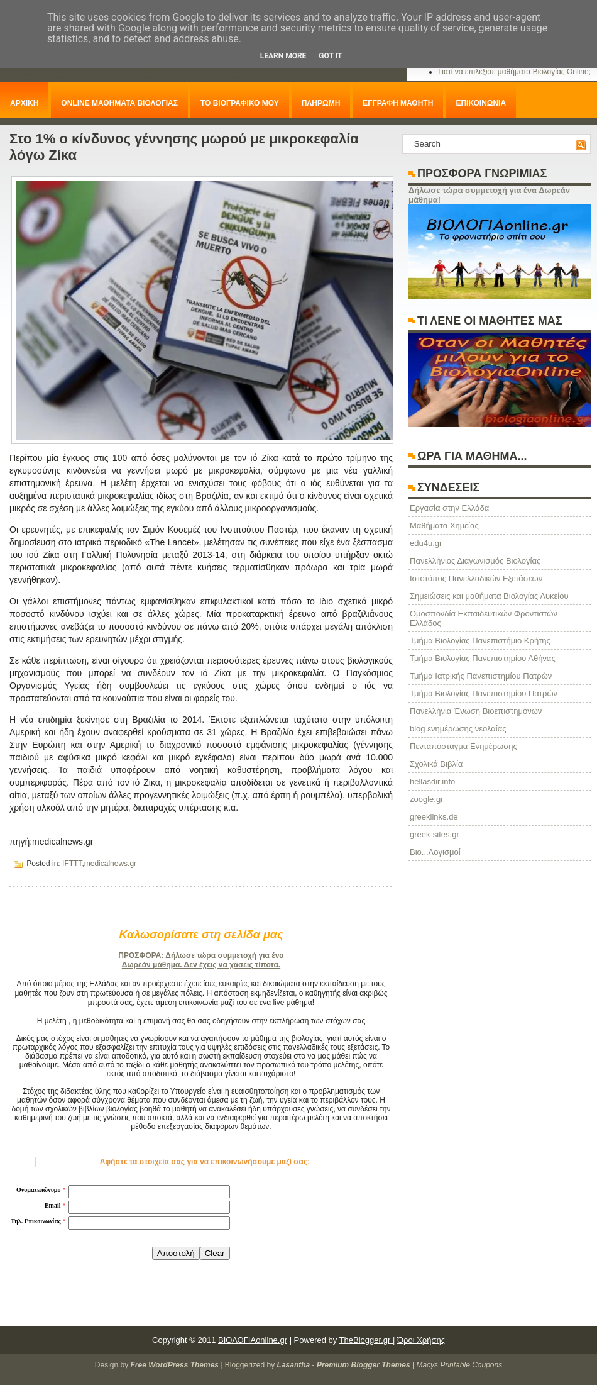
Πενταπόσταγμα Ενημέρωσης (463, 746)
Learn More (283, 56)
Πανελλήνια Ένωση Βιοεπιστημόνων (476, 711)
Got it (330, 56)
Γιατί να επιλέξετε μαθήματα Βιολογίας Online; (514, 71)
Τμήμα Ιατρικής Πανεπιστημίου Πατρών (481, 676)
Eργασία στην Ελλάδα (449, 508)
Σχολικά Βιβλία (436, 764)
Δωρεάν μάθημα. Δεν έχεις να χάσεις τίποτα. (201, 964)
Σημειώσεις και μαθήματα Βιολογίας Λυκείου (489, 596)
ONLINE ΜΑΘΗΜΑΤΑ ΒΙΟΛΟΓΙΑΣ (119, 103)
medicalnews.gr (110, 863)
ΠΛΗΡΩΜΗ (321, 103)
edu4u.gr (426, 543)
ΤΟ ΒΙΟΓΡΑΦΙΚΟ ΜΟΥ (239, 103)
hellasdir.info (432, 781)
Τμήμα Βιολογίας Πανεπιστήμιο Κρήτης (480, 640)
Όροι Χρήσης (421, 1340)
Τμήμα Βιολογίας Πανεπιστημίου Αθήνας (483, 658)
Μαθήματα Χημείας (444, 525)
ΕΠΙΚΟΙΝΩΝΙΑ (481, 103)
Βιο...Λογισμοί (435, 852)
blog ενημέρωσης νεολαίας (458, 728)
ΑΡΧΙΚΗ (24, 103)
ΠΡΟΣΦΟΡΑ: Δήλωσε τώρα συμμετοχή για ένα (200, 955)
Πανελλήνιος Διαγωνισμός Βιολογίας (475, 560)
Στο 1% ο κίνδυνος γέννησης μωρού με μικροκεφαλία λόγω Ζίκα (184, 147)
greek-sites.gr (434, 834)
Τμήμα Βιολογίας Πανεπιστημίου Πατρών (483, 693)
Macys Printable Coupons (459, 1364)
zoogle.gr (426, 799)
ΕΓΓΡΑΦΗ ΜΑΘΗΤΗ (398, 103)
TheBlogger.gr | (367, 1340)
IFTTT (72, 863)
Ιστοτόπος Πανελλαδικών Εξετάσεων (476, 578)
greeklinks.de (434, 816)
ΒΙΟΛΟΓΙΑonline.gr (252, 1340)
